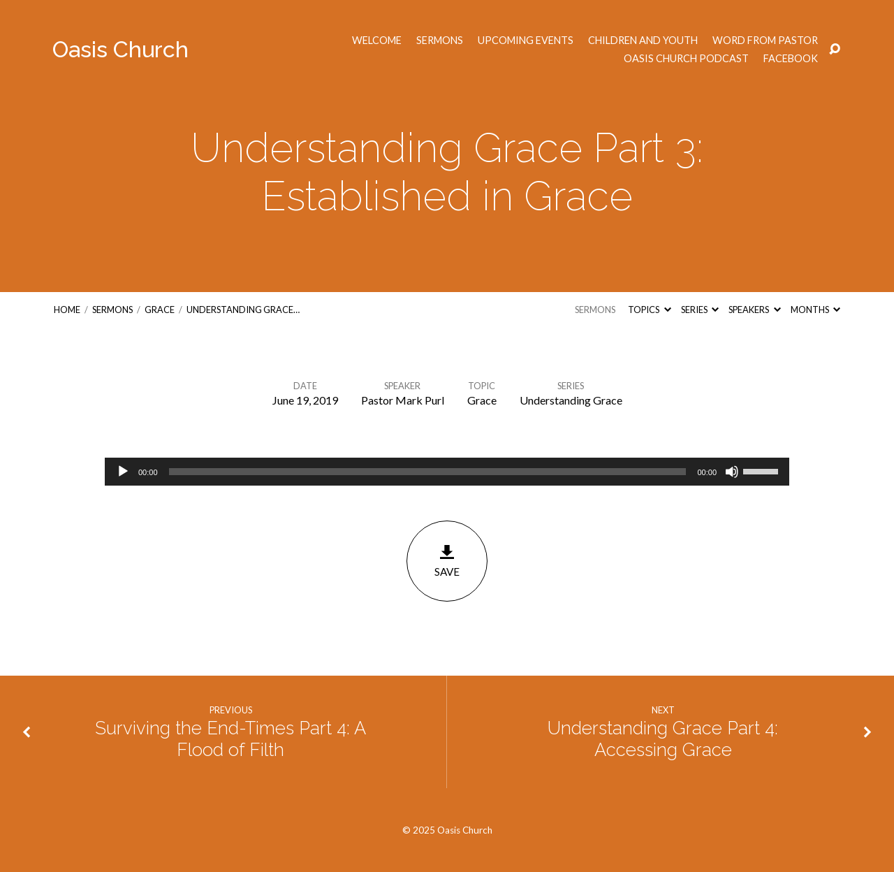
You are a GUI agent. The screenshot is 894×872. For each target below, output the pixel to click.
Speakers (754, 309)
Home (67, 309)
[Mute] (732, 472)
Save (447, 561)
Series (700, 309)
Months (815, 309)
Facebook (790, 59)
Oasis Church (120, 49)
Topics (649, 309)
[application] (447, 472)
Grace (160, 309)
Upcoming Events (525, 40)
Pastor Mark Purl (402, 400)
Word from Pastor (765, 40)
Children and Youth (643, 40)
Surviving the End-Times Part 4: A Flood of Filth (230, 739)
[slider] (428, 471)
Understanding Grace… (243, 309)
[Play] (123, 472)
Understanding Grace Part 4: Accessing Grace (663, 739)
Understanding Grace (571, 400)
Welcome (377, 40)
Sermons (439, 40)
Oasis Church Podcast (686, 59)
